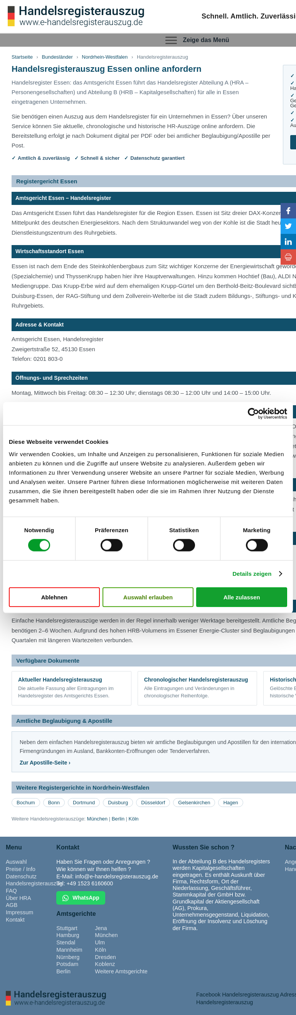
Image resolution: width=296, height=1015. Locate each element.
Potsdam (67, 964)
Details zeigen (251, 573)
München (97, 819)
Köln (134, 819)
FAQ (11, 891)
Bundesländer (57, 57)
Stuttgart (66, 928)
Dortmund (84, 802)
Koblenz (105, 964)
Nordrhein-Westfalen (105, 57)
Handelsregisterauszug (34, 883)
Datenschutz (21, 876)
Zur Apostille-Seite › (45, 763)
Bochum (26, 802)
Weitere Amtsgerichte (121, 971)
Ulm (100, 942)
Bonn (54, 802)
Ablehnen (54, 597)
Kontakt (15, 920)
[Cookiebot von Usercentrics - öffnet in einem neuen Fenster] (253, 414)
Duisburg (118, 802)
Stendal (65, 942)
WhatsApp (80, 898)
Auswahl (16, 862)
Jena (101, 928)
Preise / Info (20, 869)
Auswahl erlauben (148, 597)
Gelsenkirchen (194, 802)
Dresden (105, 957)
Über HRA (18, 898)
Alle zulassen (242, 597)
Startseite (22, 57)
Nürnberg (67, 957)
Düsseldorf (153, 802)
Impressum (19, 912)
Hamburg (67, 935)
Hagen (230, 802)
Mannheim (69, 950)
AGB (11, 905)
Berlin (118, 819)
